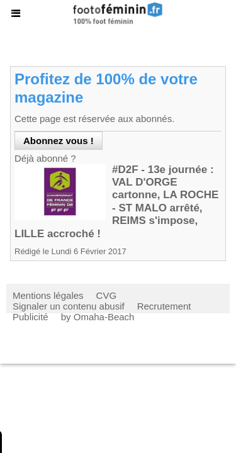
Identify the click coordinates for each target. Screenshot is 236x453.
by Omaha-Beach (98, 316)
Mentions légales (48, 295)
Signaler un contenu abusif (69, 306)
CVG (106, 295)
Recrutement (164, 306)
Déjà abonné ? (45, 158)
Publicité (30, 316)
